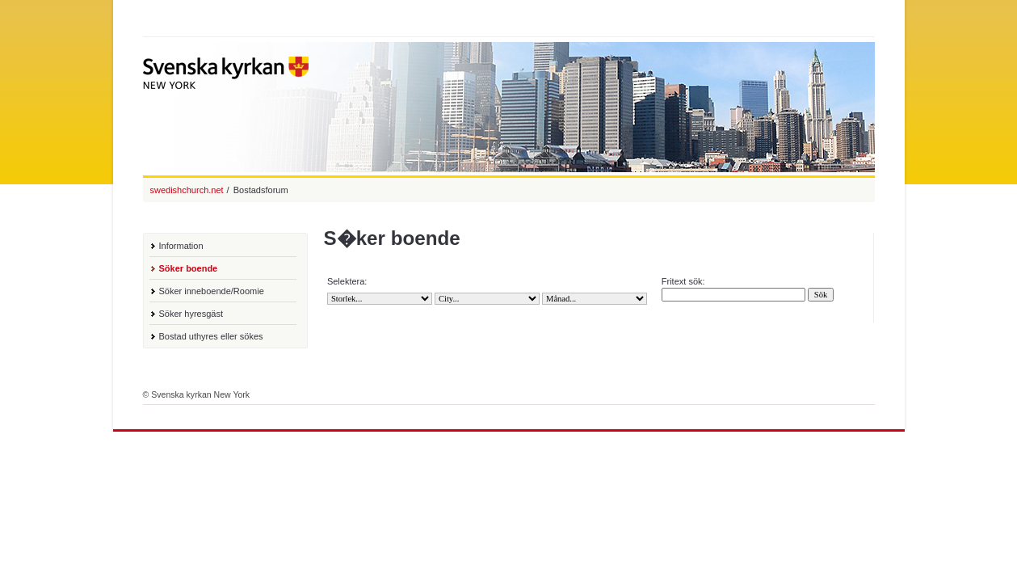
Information (181, 246)
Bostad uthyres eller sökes (211, 336)
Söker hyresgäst (191, 313)
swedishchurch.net (187, 190)
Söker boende (188, 268)
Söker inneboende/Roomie (211, 291)
